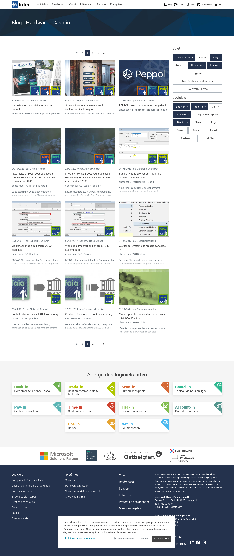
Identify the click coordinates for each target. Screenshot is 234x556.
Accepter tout (161, 538)
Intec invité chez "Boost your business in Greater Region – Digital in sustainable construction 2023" (88, 177)
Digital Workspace (207, 114)
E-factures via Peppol (24, 496)
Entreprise (125, 495)
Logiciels (197, 73)
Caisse (15, 512)
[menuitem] (42, 4)
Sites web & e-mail (75, 496)
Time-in (214, 130)
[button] (218, 4)
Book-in (141, 182)
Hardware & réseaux (76, 485)
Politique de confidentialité (80, 538)
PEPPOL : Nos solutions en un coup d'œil (142, 105)
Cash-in (181, 114)
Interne (28, 113)
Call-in (215, 106)
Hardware (196, 65)
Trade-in (56, 113)
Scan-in (47, 113)
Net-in (198, 122)
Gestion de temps (22, 507)
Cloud (202, 57)
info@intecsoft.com (172, 507)
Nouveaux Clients (198, 89)
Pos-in (180, 130)
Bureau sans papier (23, 491)
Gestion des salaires (23, 502)
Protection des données (134, 502)
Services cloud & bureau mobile (83, 491)
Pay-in (214, 122)
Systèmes (71, 474)
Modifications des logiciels (197, 81)
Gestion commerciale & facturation (31, 485)
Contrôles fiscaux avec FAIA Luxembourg (35, 314)
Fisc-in (180, 122)
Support (124, 488)
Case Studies (183, 57)
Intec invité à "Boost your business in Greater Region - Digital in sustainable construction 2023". (33, 177)
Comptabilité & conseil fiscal (28, 480)
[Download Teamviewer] (205, 4)
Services (70, 480)
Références (126, 482)
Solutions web (20, 518)
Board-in (37, 113)
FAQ (26, 185)
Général (180, 65)
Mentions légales (130, 508)
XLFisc (210, 138)
